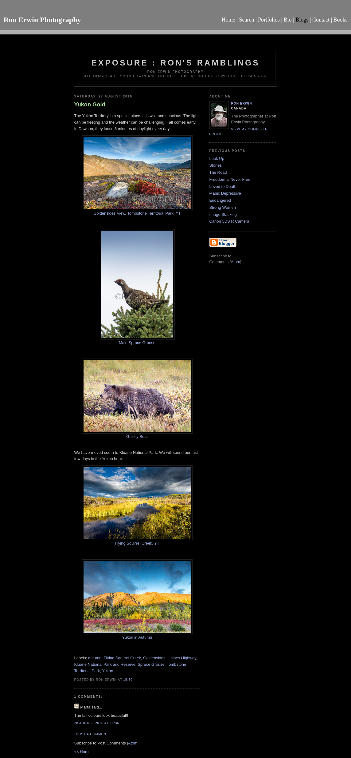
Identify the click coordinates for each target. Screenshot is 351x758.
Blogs (301, 20)
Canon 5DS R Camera (229, 221)
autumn (94, 658)
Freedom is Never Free (230, 179)
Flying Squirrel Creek (122, 658)
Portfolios (269, 20)
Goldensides (154, 658)
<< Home (82, 751)
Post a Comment (92, 734)
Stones (215, 165)
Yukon (107, 671)
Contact (321, 20)
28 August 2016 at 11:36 (96, 723)
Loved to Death (222, 186)
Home (228, 20)
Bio (288, 20)
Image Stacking (223, 214)
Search (246, 20)
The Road (218, 172)
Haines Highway (182, 658)
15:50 (127, 679)
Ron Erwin (241, 103)
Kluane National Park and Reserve (104, 664)
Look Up (216, 158)
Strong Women (222, 207)
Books (340, 20)
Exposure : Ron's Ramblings (175, 62)
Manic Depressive (225, 193)
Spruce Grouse (151, 664)
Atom (132, 743)
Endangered (220, 200)
